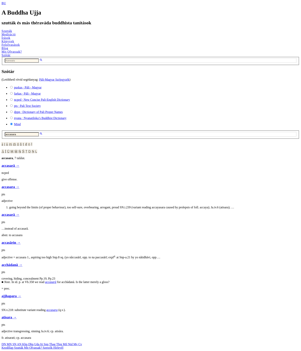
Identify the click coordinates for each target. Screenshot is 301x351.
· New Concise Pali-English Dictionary (42, 99)
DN (4, 344)
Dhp (31, 344)
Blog (5, 48)
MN (9, 344)
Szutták (7, 31)
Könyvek (8, 41)
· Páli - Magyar (28, 87)
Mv (75, 344)
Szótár (6, 55)
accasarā (50, 282)
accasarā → (10, 166)
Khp (25, 344)
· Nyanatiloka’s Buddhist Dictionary (40, 118)
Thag (52, 344)
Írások (6, 37)
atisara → (9, 317)
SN (14, 344)
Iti (42, 344)
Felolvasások (11, 44)
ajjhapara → (11, 296)
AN (19, 344)
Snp (46, 344)
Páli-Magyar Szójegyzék (54, 79)
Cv (80, 344)
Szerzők (48, 347)
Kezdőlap (8, 347)
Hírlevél (58, 347)
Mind (17, 124)
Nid (70, 344)
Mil (65, 344)
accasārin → (11, 243)
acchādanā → (12, 265)
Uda (37, 344)
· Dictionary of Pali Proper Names (38, 112)
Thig (59, 344)
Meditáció (9, 34)
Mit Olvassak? (12, 51)
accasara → (10, 187)
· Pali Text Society (27, 105)
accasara (52, 310)
